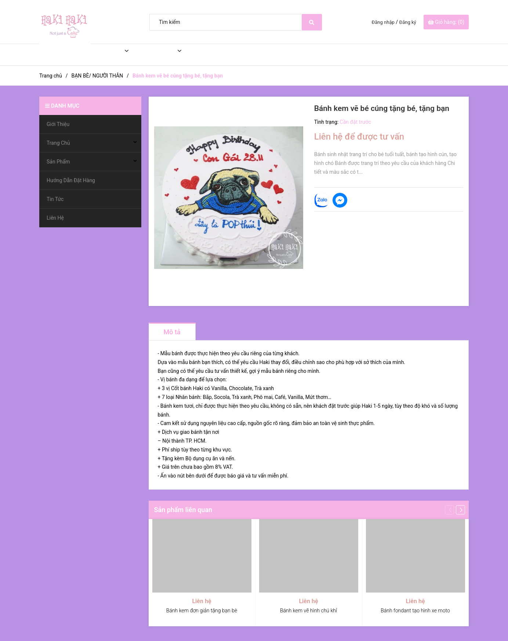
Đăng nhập (383, 22)
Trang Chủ (102, 55)
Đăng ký (407, 22)
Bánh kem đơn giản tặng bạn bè (201, 610)
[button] (460, 509)
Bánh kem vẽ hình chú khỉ (308, 610)
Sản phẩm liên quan (183, 510)
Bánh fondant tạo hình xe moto (415, 610)
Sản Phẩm (153, 55)
